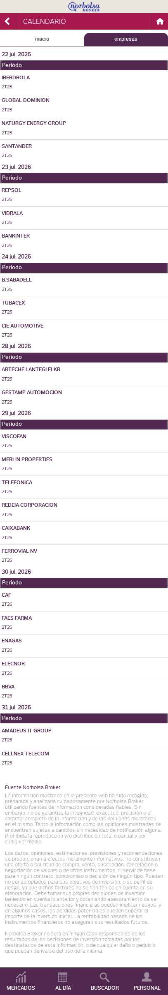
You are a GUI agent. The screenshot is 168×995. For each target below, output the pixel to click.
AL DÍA (63, 988)
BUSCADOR (105, 988)
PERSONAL (147, 988)
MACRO (42, 39)
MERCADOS (21, 988)
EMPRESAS (125, 39)
